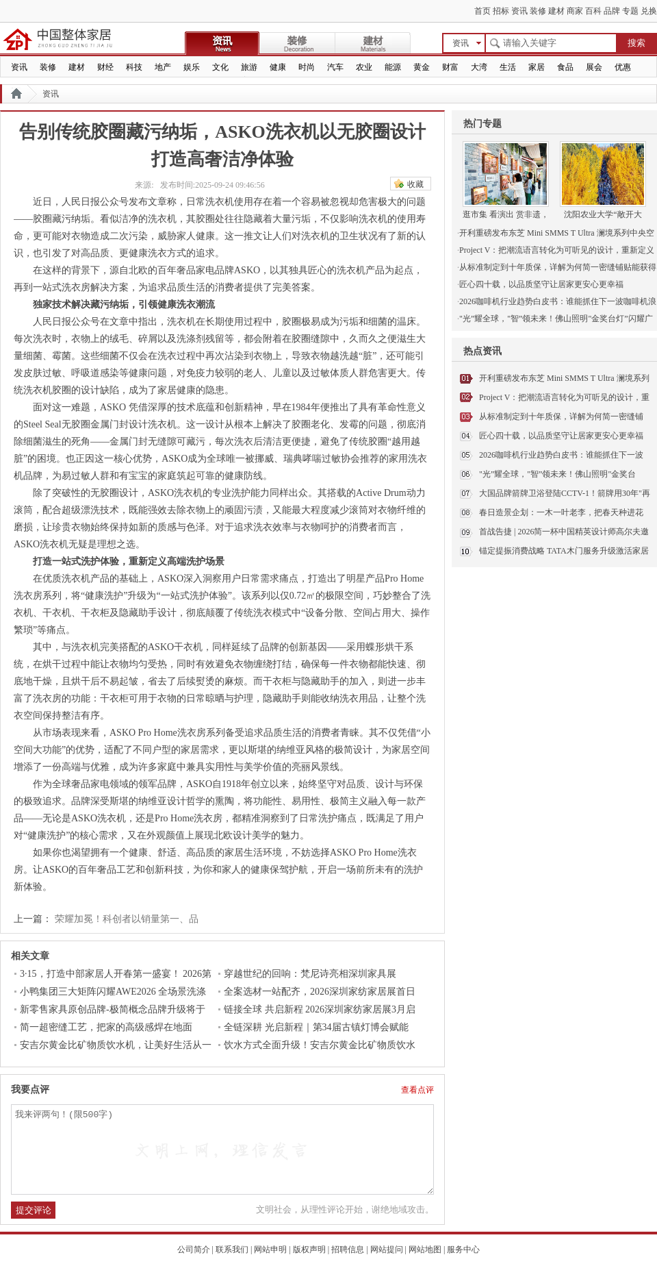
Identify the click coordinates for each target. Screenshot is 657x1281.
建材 (556, 11)
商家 (575, 11)
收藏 (415, 184)
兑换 (649, 11)
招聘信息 (347, 1249)
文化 (220, 67)
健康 (278, 67)
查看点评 (417, 1090)
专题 (630, 11)
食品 (565, 67)
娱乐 (191, 67)
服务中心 (463, 1249)
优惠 (623, 67)
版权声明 (309, 1249)
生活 (508, 67)
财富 (450, 67)
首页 (482, 11)
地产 (163, 67)
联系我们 (232, 1249)
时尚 (306, 67)
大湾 (479, 67)
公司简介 (193, 1249)
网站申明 (270, 1249)
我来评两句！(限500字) (222, 1149)
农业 (364, 67)
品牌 (612, 11)
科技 (134, 67)
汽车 (335, 67)
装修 (538, 11)
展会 (594, 67)
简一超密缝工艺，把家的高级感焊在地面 (106, 1027)
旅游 (249, 67)
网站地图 (425, 1249)
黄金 (421, 67)
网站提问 (386, 1249)
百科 (593, 11)
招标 (501, 11)
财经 (105, 67)
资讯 (519, 11)
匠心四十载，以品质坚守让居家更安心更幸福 (561, 435)
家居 (536, 67)
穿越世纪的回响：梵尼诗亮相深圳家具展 (310, 974)
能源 (393, 67)
